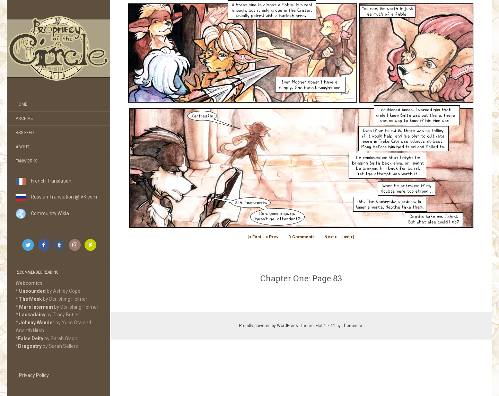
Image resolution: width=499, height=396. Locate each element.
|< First (254, 237)
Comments (301, 237)
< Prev (272, 237)
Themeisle (352, 325)
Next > (330, 237)
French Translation (43, 181)
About (22, 146)
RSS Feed (25, 132)
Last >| (347, 237)
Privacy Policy (34, 375)
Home (21, 104)
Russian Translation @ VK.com (56, 197)
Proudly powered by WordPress (268, 325)
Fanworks (26, 161)
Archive (24, 118)
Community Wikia (42, 213)
